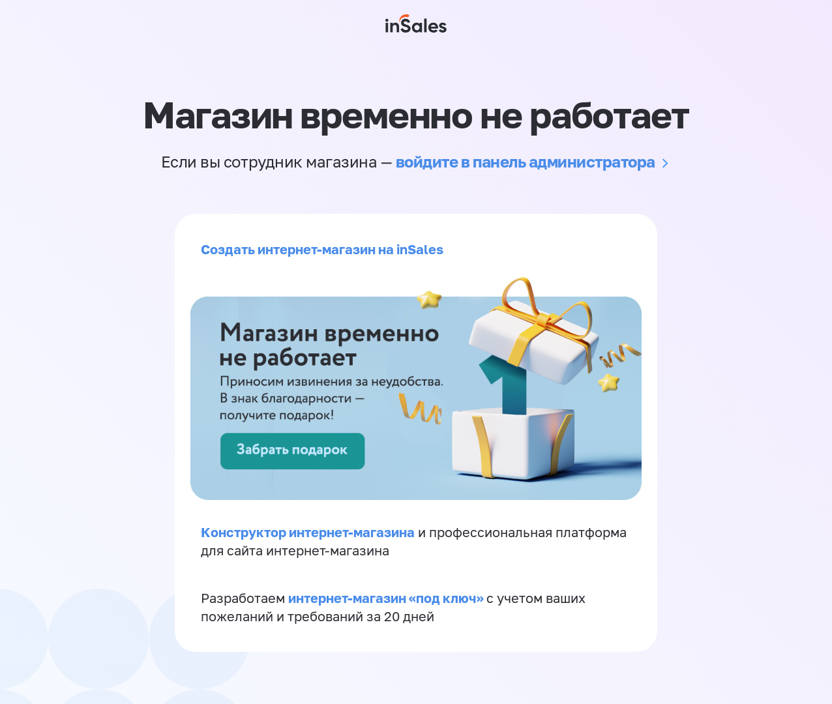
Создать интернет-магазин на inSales (322, 249)
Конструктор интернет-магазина (308, 532)
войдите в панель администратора (525, 161)
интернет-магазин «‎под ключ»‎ (387, 598)
